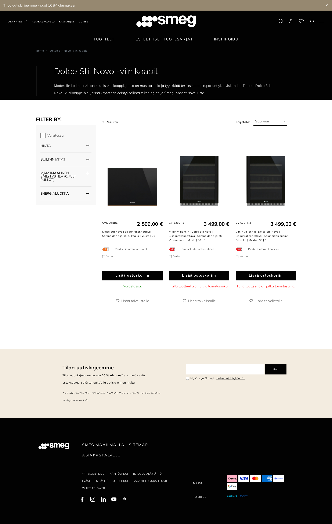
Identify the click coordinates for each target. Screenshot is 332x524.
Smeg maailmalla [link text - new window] (103, 444)
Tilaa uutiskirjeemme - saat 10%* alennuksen (39, 5)
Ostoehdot (121, 480)
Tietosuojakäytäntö (147, 473)
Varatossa (55, 135)
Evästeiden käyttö (95, 480)
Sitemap (138, 444)
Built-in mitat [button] (52, 159)
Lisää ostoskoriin (132, 275)
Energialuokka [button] (54, 193)
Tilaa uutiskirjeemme (88, 367)
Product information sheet (131, 249)
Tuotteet (104, 39)
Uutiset (84, 21)
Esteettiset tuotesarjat (164, 39)
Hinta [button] (45, 146)
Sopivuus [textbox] (262, 121)
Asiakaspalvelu (43, 21)
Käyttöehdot (119, 473)
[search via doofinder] (281, 21)
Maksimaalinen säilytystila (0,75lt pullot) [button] (58, 176)
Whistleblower (93, 488)
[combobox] (270, 121)
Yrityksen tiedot (94, 473)
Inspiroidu (226, 39)
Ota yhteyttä (18, 21)
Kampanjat (67, 21)
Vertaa (111, 256)
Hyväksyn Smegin (217, 378)
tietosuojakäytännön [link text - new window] (230, 378)
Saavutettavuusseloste (150, 480)
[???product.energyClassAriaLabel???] (106, 249)
